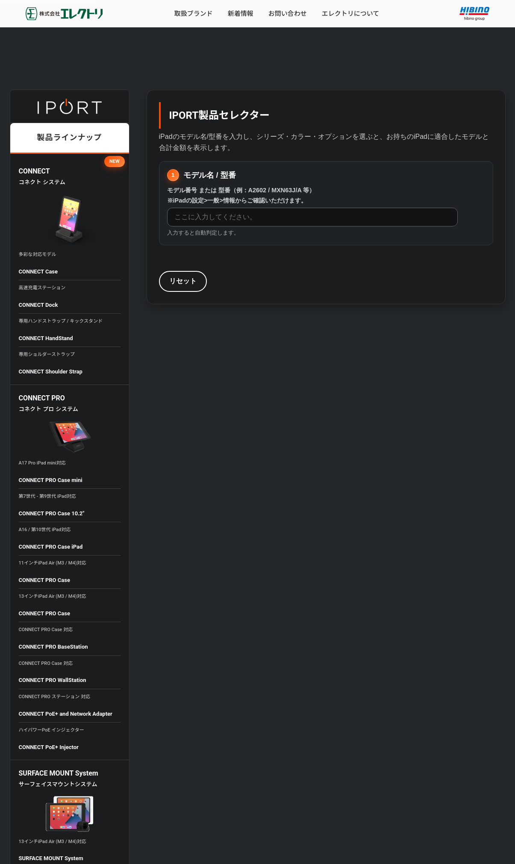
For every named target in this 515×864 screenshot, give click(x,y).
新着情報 (240, 14)
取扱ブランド (193, 14)
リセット (183, 281)
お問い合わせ (287, 14)
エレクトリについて (351, 14)
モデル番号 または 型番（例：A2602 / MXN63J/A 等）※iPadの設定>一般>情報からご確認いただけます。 (241, 195)
